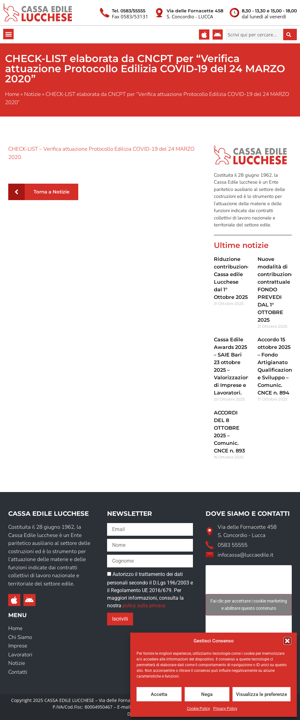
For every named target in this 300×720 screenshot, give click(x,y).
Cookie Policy (198, 708)
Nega (207, 694)
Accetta (159, 694)
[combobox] (254, 34)
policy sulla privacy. (144, 606)
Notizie (32, 94)
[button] (287, 641)
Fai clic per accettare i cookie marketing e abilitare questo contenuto (248, 604)
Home (12, 94)
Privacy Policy (225, 708)
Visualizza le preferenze (261, 694)
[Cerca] (290, 34)
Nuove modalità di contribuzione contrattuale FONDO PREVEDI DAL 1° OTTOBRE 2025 (276, 289)
